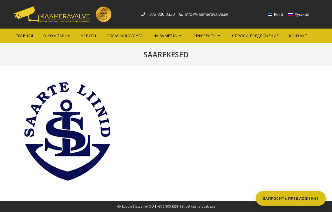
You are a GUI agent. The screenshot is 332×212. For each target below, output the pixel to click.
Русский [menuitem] (301, 14)
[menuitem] (275, 14)
